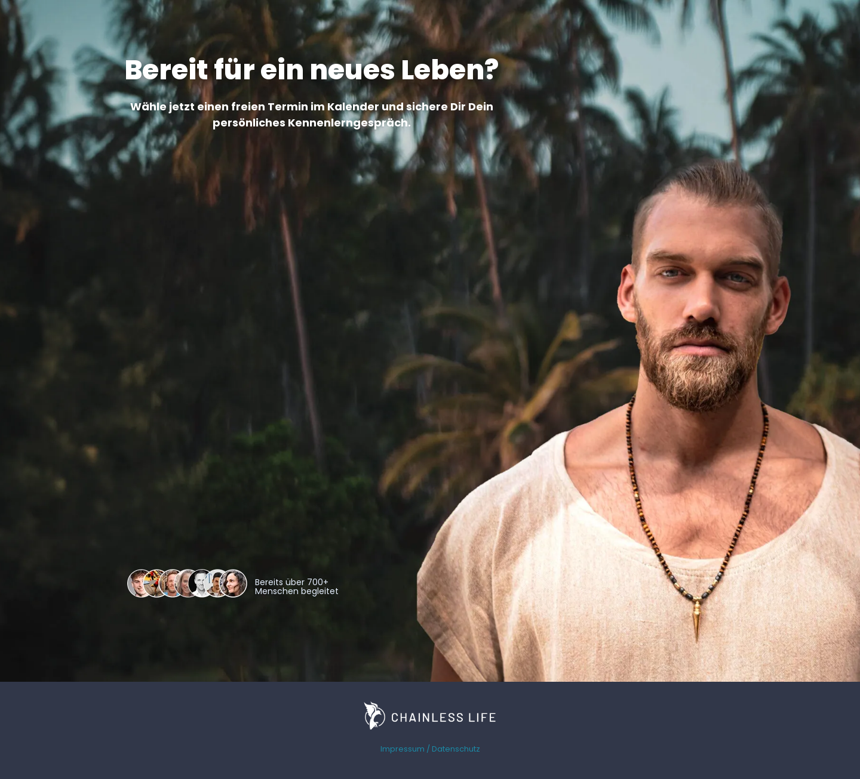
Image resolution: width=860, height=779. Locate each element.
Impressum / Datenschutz (430, 749)
